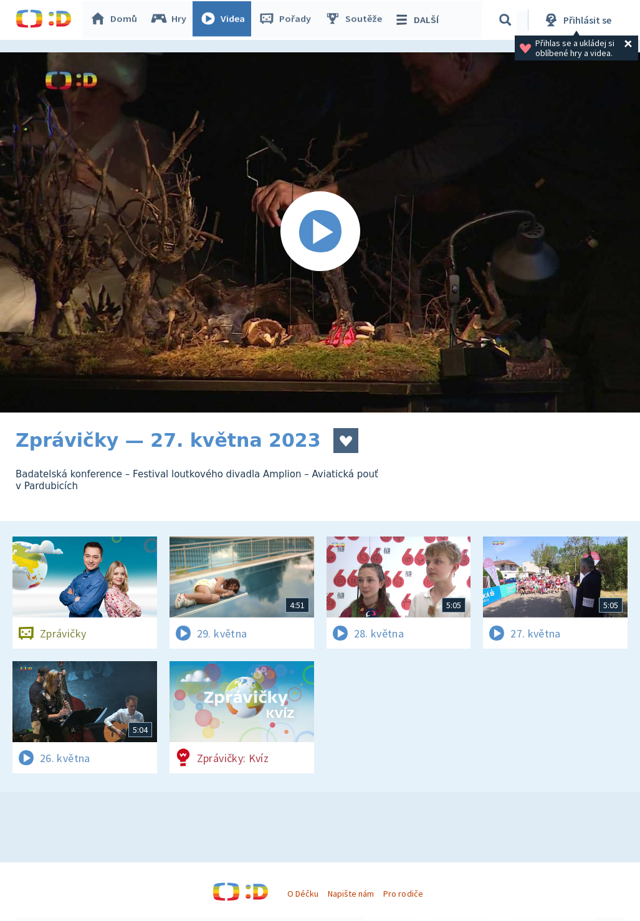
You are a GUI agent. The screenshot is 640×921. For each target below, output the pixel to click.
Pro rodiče (403, 893)
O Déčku (302, 893)
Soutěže (356, 20)
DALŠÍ (418, 20)
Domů (116, 20)
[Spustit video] (320, 232)
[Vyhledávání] (507, 20)
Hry (171, 20)
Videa (225, 20)
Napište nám (351, 893)
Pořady (287, 20)
